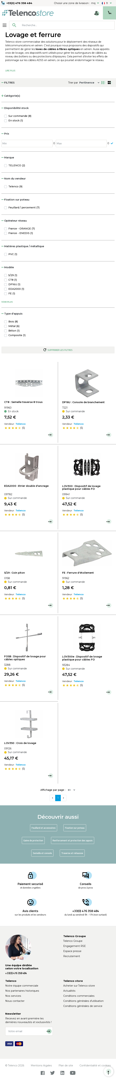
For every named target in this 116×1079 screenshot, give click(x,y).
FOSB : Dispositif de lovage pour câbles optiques (25, 658)
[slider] (12, 427)
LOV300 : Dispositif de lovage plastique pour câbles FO (81, 488)
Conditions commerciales (79, 995)
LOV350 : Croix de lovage (20, 743)
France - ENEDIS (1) (20, 233)
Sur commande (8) (19, 116)
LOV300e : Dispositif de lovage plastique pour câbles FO (82, 658)
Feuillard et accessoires (44, 828)
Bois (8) (13, 321)
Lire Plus (10, 70)
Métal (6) (13, 326)
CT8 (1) (12, 279)
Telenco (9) (15, 186)
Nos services (13, 995)
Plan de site (66, 1065)
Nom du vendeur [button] (13, 178)
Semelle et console (42, 853)
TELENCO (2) (16, 165)
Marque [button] (7, 157)
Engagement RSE (74, 946)
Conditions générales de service (82, 1006)
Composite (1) (17, 335)
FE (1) (11, 293)
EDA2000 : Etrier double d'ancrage (26, 485)
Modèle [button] (7, 267)
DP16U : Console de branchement (83, 402)
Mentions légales (41, 1065)
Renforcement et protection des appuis (73, 840)
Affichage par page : (52, 789)
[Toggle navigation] (4, 25)
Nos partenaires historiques (22, 990)
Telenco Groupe (72, 941)
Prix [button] (5, 133)
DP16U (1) (14, 284)
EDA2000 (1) (16, 288)
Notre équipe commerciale (21, 985)
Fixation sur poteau (75, 828)
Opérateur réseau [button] (14, 220)
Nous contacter (14, 1001)
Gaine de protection (33, 840)
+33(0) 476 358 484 (19, 3)
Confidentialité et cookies (95, 1065)
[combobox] (62, 25)
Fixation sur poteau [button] (15, 199)
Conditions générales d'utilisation (83, 1001)
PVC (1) (12, 254)
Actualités (69, 990)
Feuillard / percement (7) (23, 207)
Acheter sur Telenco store (79, 985)
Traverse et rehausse (72, 853)
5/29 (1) (12, 275)
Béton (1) (14, 330)
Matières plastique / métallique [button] (22, 246)
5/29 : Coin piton (14, 572)
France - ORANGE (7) (21, 228)
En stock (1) (15, 120)
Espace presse (72, 951)
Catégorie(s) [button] (10, 95)
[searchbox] (67, 25)
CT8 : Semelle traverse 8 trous (23, 402)
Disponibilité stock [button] (15, 108)
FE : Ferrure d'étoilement (78, 572)
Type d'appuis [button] (12, 313)
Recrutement (71, 956)
